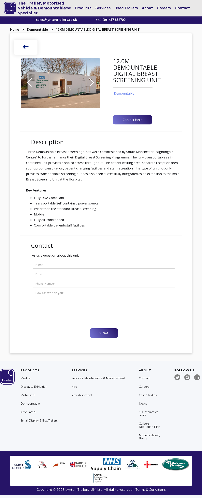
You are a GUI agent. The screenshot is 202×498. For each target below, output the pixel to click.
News (143, 403)
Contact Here (132, 120)
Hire (74, 386)
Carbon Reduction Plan (149, 425)
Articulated (28, 412)
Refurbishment (81, 395)
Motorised (28, 395)
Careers (164, 8)
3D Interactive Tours (148, 414)
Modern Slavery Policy (149, 437)
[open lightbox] (60, 83)
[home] (10, 8)
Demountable (37, 29)
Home (66, 8)
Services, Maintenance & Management (98, 378)
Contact (182, 8)
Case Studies (148, 395)
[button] (83, 8)
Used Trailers (126, 8)
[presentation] (63, 318)
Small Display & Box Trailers (39, 420)
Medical (26, 378)
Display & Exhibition (34, 386)
